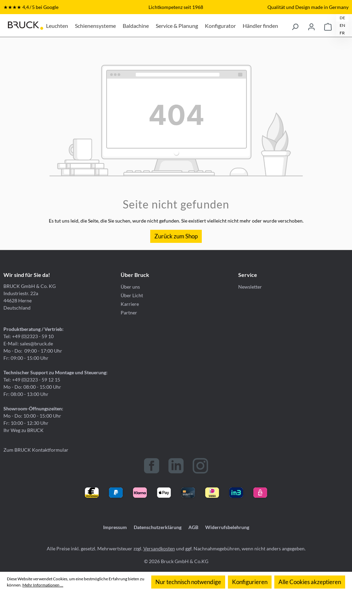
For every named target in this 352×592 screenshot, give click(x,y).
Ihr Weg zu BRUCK (23, 430)
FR (342, 32)
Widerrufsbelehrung (227, 527)
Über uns (130, 287)
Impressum (115, 527)
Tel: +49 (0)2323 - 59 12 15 (31, 380)
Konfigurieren (249, 581)
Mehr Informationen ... (42, 585)
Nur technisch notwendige (188, 581)
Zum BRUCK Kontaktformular (35, 450)
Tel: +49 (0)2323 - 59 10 (28, 336)
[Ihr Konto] (311, 25)
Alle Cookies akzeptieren (309, 581)
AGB (193, 527)
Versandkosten (159, 548)
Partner (129, 312)
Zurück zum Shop (176, 236)
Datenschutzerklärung (158, 527)
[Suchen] (295, 25)
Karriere (130, 304)
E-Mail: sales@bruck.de (28, 343)
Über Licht (132, 295)
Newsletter (250, 287)
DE (342, 17)
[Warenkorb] (328, 25)
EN (342, 25)
